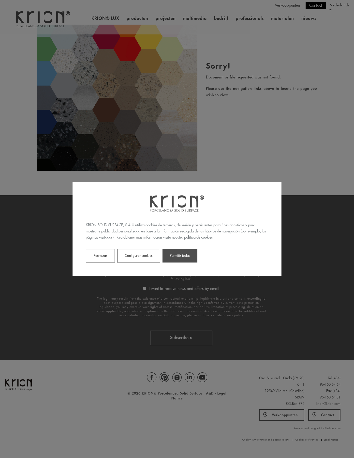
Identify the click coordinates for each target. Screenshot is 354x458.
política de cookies (198, 237)
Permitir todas (180, 256)
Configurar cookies (138, 256)
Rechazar (100, 256)
